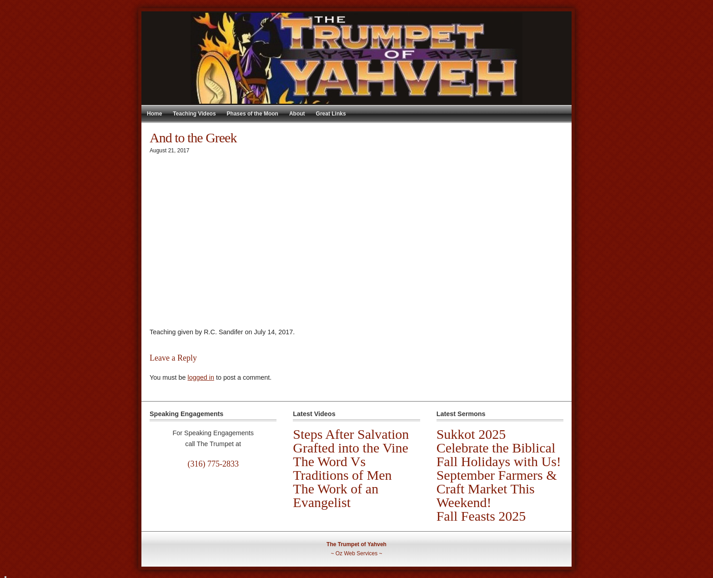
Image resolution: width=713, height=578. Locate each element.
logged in (200, 377)
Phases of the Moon (252, 114)
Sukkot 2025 (471, 434)
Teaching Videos (194, 114)
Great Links (331, 114)
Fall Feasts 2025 (481, 515)
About (297, 114)
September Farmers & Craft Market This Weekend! (497, 488)
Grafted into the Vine (350, 447)
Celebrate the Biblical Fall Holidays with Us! (499, 454)
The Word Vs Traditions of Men (342, 468)
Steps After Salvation (351, 434)
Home (154, 114)
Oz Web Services (356, 553)
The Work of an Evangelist (335, 495)
